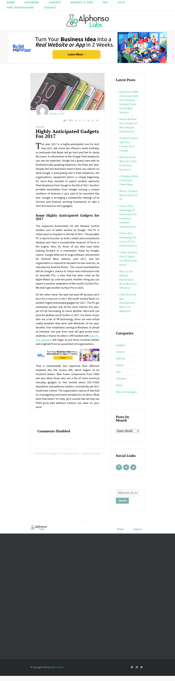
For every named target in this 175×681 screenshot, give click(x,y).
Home (11, 2)
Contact (50, 7)
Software (31, 2)
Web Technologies (20, 7)
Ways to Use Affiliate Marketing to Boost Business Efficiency (128, 280)
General (40, 126)
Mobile (120, 365)
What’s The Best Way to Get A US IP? (128, 195)
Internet (120, 358)
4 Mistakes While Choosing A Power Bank (128, 180)
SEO (105, 2)
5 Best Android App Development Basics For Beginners (127, 303)
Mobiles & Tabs (82, 2)
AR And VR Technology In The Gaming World (56, 453)
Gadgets (55, 2)
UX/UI (121, 2)
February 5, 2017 (57, 113)
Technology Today (91, 453)
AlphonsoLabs (56, 667)
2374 (78, 120)
